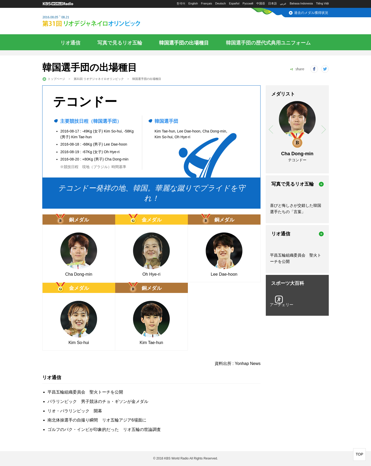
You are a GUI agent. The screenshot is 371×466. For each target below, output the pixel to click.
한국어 (181, 3)
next (323, 129)
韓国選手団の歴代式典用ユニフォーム (268, 43)
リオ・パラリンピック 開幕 (74, 411)
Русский (247, 3)
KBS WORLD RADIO (58, 3)
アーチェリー (281, 304)
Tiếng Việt (322, 3)
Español (234, 3)
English (193, 3)
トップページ (56, 78)
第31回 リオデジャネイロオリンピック (99, 78)
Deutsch (220, 3)
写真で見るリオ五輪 (119, 43)
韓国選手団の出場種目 (184, 43)
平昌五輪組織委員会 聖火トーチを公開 (85, 392)
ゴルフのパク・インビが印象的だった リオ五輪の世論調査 (104, 429)
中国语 (260, 3)
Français (206, 3)
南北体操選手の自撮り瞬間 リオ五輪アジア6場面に (96, 420)
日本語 (272, 3)
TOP (359, 454)
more (321, 184)
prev (271, 129)
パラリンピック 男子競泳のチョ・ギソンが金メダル (97, 401)
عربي (283, 3)
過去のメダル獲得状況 (311, 13)
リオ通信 (70, 43)
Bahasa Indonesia (301, 3)
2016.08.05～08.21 (104, 21)
